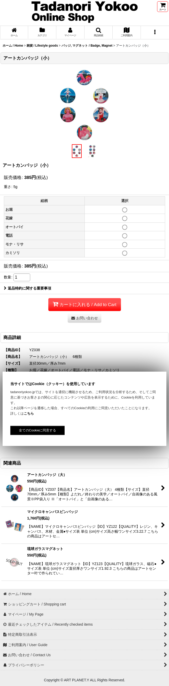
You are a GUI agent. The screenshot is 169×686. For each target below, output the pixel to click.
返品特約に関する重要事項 (27, 288)
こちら (29, 413)
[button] (99, 32)
